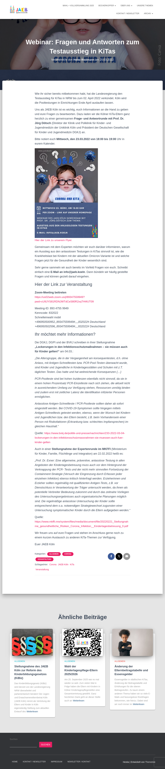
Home (15, 762)
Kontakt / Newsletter (127, 13)
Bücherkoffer (107, 6)
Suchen (14, 739)
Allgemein (54, 558)
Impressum (56, 762)
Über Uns (126, 6)
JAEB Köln (63, 569)
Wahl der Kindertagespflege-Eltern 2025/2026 (81, 670)
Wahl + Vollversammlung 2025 (78, 6)
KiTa (72, 569)
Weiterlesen (32, 711)
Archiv (148, 13)
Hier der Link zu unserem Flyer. (54, 240)
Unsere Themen (145, 6)
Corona (67, 558)
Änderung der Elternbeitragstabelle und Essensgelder (131, 670)
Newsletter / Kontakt (78, 762)
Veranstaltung (44, 564)
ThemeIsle (150, 762)
